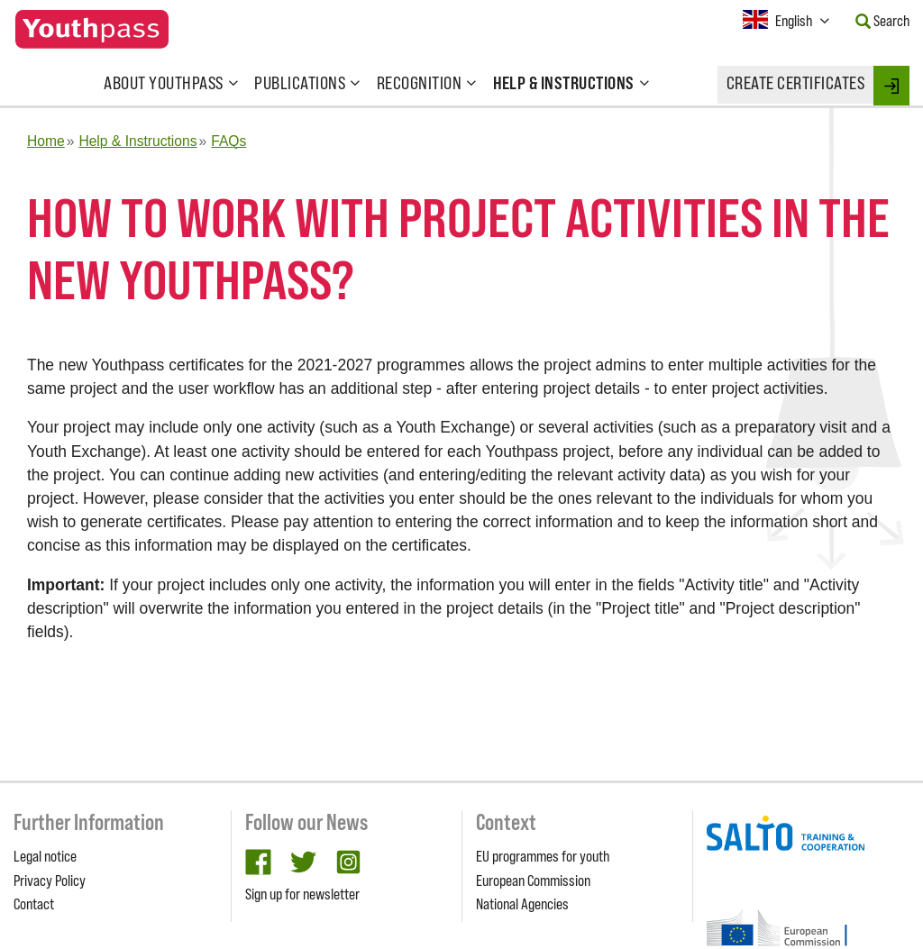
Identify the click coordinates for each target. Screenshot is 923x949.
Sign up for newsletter (302, 894)
